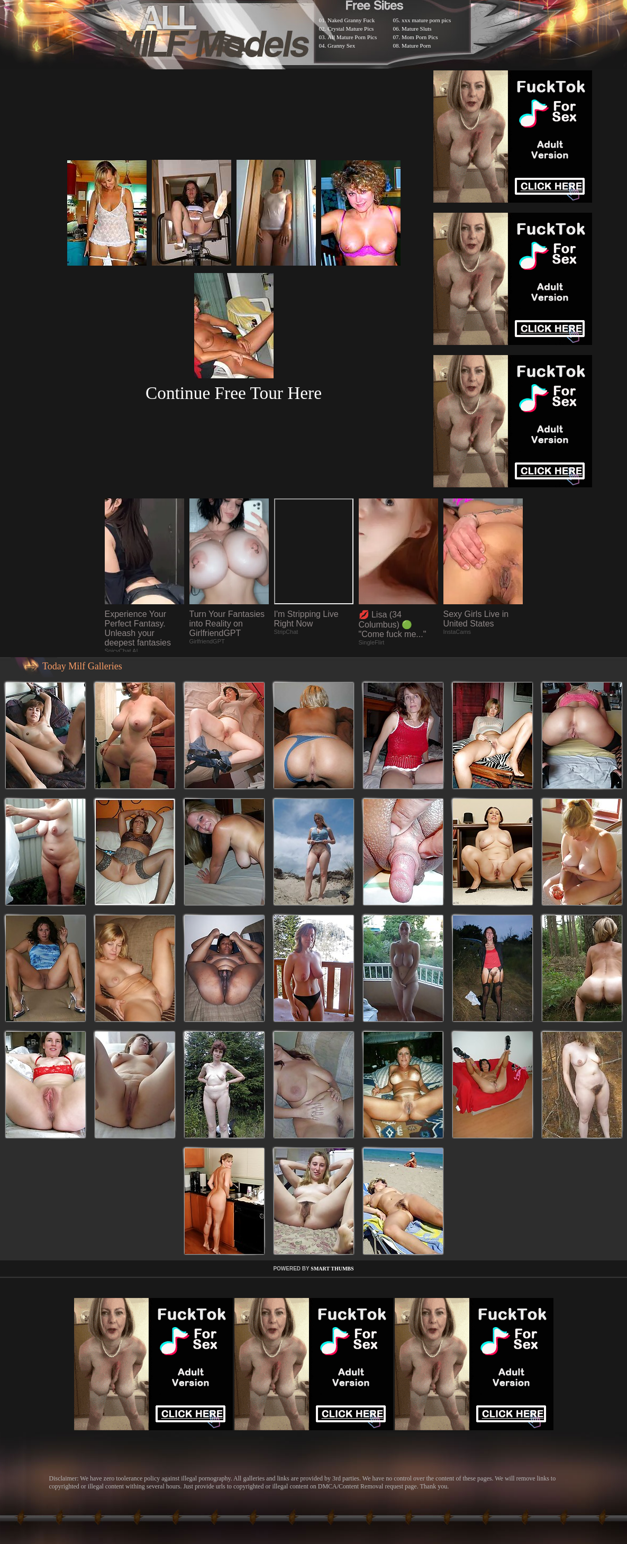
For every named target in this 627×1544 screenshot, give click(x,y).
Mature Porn (416, 45)
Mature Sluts (417, 28)
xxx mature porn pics (426, 20)
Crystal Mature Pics (351, 28)
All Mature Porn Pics (352, 37)
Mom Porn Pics (420, 37)
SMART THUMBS (332, 1268)
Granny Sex (341, 45)
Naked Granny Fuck (351, 20)
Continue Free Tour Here (234, 393)
